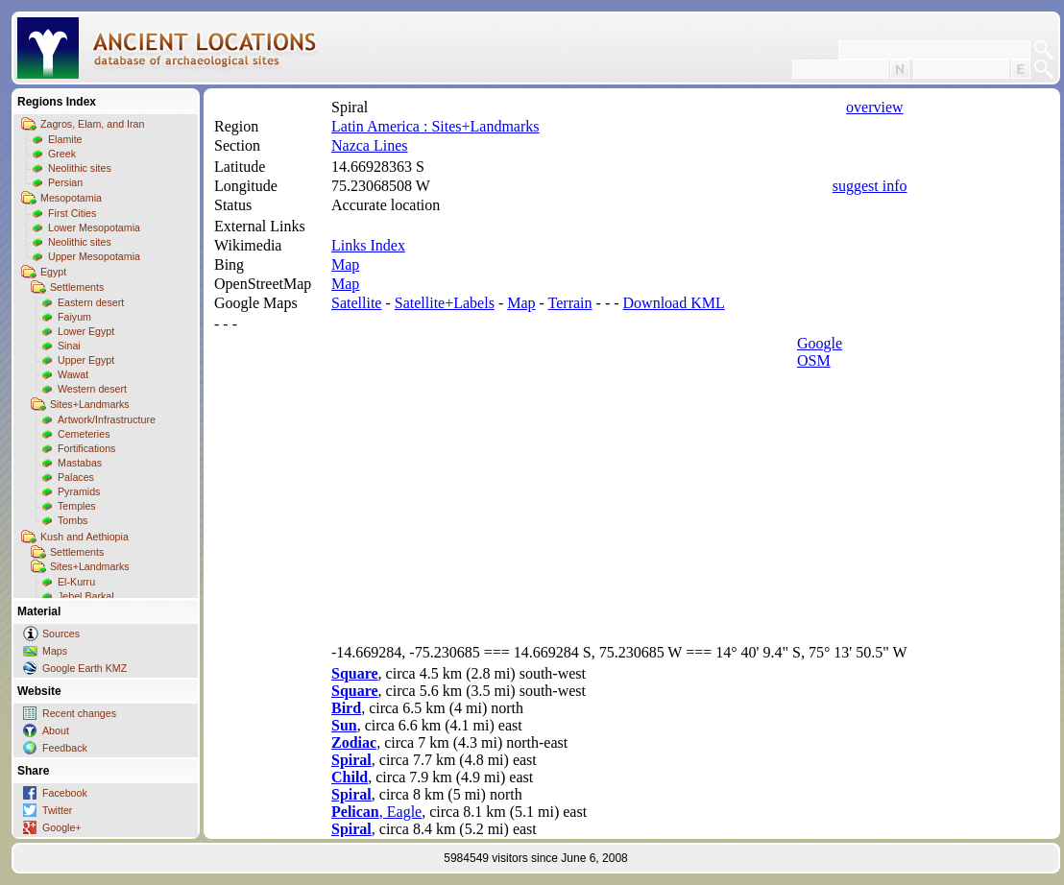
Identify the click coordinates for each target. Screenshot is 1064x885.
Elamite (65, 139)
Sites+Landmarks (90, 404)
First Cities (72, 213)
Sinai (69, 345)
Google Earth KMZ (84, 668)
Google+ (62, 827)
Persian (65, 182)
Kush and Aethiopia (84, 536)
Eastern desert (91, 302)
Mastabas (80, 462)
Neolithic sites (79, 168)
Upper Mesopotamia (94, 256)
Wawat (73, 374)
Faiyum (74, 317)
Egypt (53, 271)
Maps (54, 651)
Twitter (57, 810)
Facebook (64, 793)
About (55, 730)
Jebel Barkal (86, 596)
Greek (62, 153)
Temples (77, 506)
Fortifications (86, 448)
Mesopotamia (71, 197)
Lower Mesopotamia (94, 227)
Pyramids (79, 491)
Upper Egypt (86, 360)
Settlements (77, 287)
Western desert (92, 389)
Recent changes (79, 713)
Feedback (64, 747)
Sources (61, 633)
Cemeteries (83, 434)
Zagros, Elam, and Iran (92, 124)
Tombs (72, 520)
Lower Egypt (86, 331)
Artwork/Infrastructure (107, 419)
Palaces (76, 477)
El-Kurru (76, 581)
